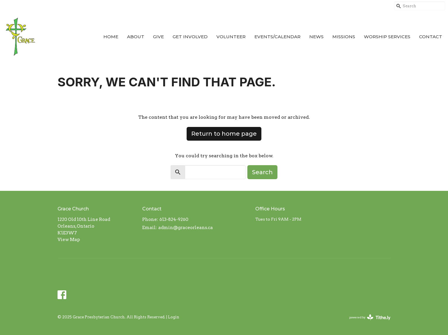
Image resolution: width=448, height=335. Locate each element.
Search (262, 172)
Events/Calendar (277, 36)
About (135, 36)
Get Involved (190, 36)
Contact (430, 36)
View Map (69, 239)
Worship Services (387, 36)
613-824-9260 (173, 219)
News (316, 36)
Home (110, 36)
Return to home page (224, 133)
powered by (369, 317)
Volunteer (231, 36)
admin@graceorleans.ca (185, 227)
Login (173, 317)
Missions (343, 36)
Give (158, 36)
